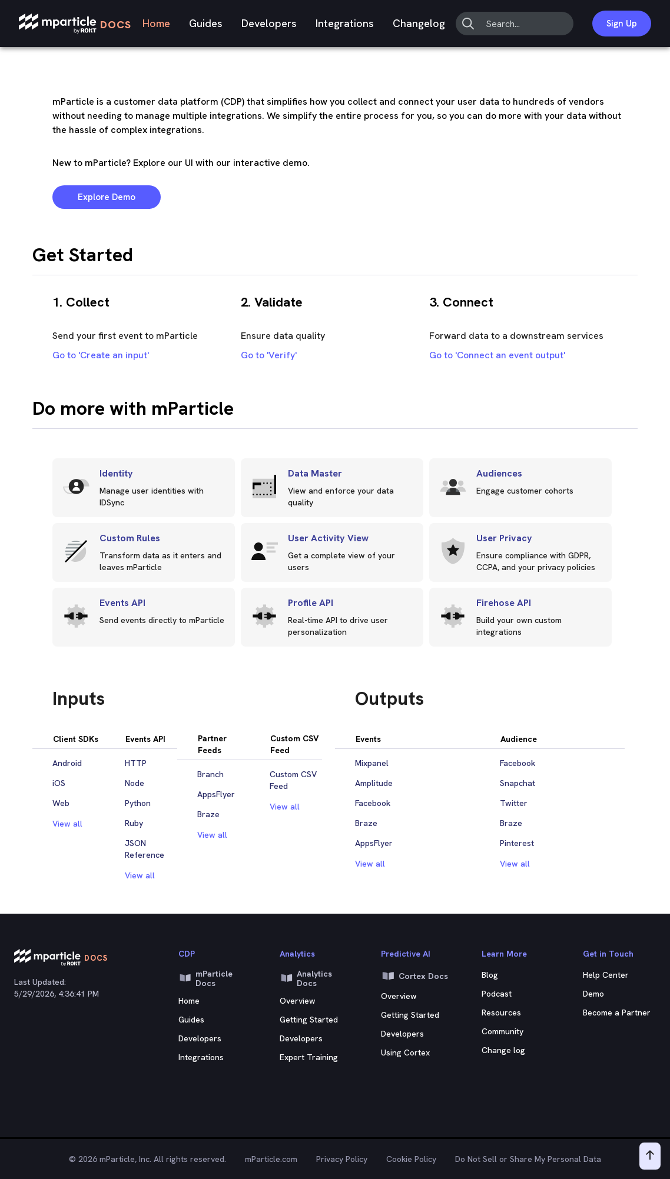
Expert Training (309, 1057)
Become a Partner (617, 1012)
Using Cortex (405, 1052)
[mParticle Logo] (75, 24)
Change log (503, 1050)
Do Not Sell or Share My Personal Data (528, 1159)
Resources (501, 1012)
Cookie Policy (411, 1159)
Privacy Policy (341, 1159)
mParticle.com (271, 1159)
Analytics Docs (306, 978)
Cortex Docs (414, 976)
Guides (206, 23)
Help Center (606, 975)
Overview (298, 1000)
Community (502, 1031)
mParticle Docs (205, 978)
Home (156, 23)
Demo (593, 993)
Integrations (345, 23)
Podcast (497, 993)
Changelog (419, 23)
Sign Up (621, 23)
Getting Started (309, 1019)
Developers (269, 23)
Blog (490, 975)
